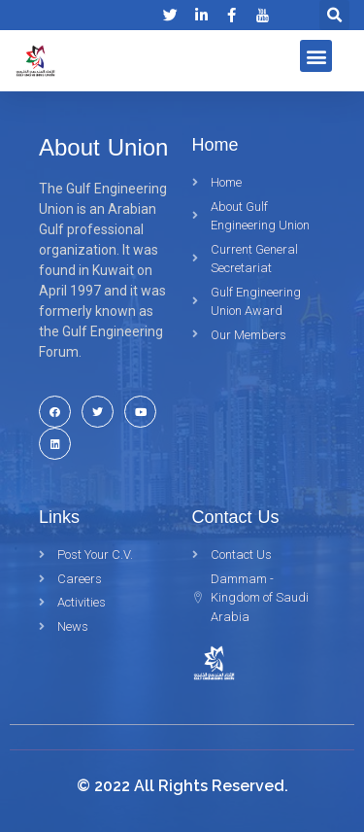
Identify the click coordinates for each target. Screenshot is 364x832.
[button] (316, 56)
